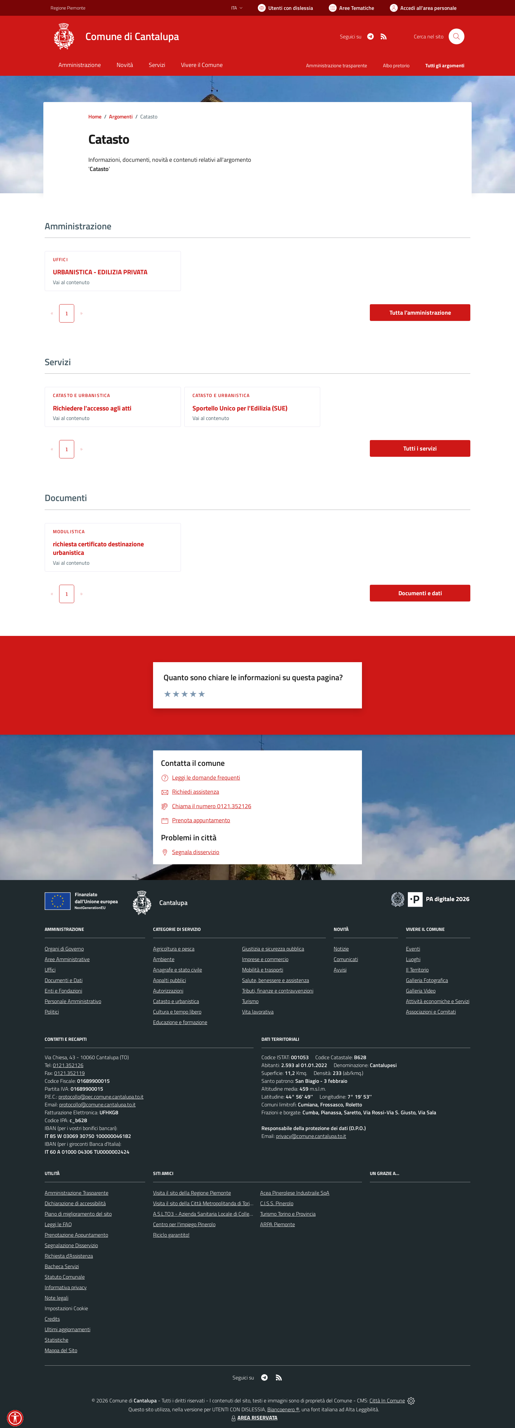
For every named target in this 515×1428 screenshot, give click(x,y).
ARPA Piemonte (277, 1224)
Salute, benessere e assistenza (275, 980)
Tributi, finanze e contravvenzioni (277, 991)
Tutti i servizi (420, 448)
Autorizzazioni (168, 991)
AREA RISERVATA (254, 1417)
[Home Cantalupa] (115, 36)
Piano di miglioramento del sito (78, 1214)
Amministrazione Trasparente (76, 1193)
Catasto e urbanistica (81, 395)
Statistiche (56, 1340)
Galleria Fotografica (427, 980)
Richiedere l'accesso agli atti (92, 408)
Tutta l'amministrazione (420, 312)
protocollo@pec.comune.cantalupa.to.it (101, 1097)
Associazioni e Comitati (431, 1012)
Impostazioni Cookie (66, 1308)
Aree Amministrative (67, 959)
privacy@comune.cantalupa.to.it (311, 1136)
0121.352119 (69, 1073)
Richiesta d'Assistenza (69, 1256)
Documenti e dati (420, 593)
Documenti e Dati (63, 980)
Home (94, 116)
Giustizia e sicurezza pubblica (273, 949)
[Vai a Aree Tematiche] (351, 8)
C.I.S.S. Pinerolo (276, 1203)
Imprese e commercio (265, 959)
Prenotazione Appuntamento (76, 1235)
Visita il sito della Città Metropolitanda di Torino (204, 1203)
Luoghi (413, 959)
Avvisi (340, 970)
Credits (52, 1319)
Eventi (413, 949)
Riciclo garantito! (171, 1235)
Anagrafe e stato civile (177, 970)
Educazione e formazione (180, 1022)
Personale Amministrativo (73, 1001)
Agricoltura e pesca (173, 949)
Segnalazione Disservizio (71, 1245)
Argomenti (121, 116)
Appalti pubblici (169, 980)
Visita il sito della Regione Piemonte (192, 1193)
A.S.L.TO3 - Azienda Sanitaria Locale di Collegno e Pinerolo (216, 1214)
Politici (52, 1012)
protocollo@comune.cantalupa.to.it (97, 1104)
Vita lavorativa (258, 1012)
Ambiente (163, 959)
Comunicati (346, 959)
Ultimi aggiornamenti (67, 1329)
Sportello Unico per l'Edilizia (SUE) (239, 408)
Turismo (250, 1001)
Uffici (60, 259)
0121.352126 (68, 1065)
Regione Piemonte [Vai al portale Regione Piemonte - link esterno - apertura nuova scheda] (68, 7)
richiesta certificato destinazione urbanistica (98, 548)
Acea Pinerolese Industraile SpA (294, 1193)
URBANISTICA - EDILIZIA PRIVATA (100, 272)
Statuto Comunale (65, 1277)
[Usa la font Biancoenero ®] (285, 8)
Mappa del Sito (61, 1350)
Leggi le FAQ (58, 1224)
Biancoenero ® (283, 1409)
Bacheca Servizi (62, 1266)
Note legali (56, 1298)
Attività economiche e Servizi (437, 1001)
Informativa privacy (66, 1287)
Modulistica (69, 531)
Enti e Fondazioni (63, 991)
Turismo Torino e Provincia (288, 1214)
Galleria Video (421, 991)
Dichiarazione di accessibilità (75, 1203)
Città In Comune (387, 1400)
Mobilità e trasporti (262, 970)
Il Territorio (417, 970)
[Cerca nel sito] (456, 36)
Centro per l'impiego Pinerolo (184, 1224)
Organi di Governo (64, 949)
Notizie (341, 949)
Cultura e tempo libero (177, 1012)
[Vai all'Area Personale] (423, 8)
